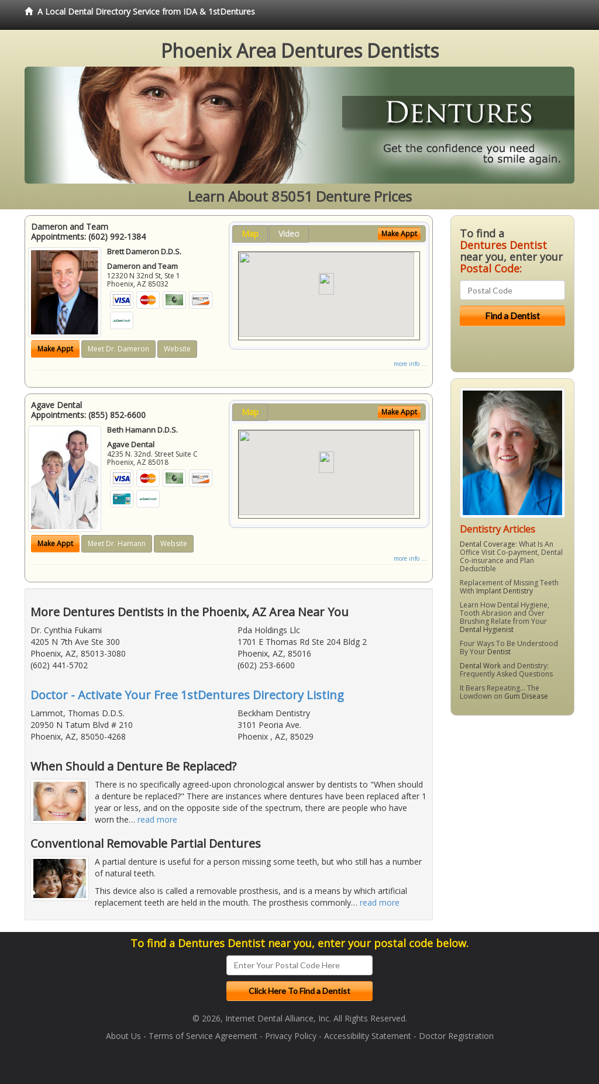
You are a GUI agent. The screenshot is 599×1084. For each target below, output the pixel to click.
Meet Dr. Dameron (118, 349)
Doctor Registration (456, 1035)
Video (289, 233)
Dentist (499, 652)
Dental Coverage (487, 544)
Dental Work (480, 666)
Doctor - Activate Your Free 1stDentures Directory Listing (187, 695)
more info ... (410, 364)
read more (157, 819)
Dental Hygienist (487, 629)
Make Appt (55, 349)
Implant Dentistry (504, 591)
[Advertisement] (510, 815)
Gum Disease (526, 696)
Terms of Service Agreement (203, 1035)
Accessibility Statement (367, 1035)
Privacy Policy (290, 1035)
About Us (123, 1035)
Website (177, 349)
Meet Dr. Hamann (117, 543)
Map (250, 233)
